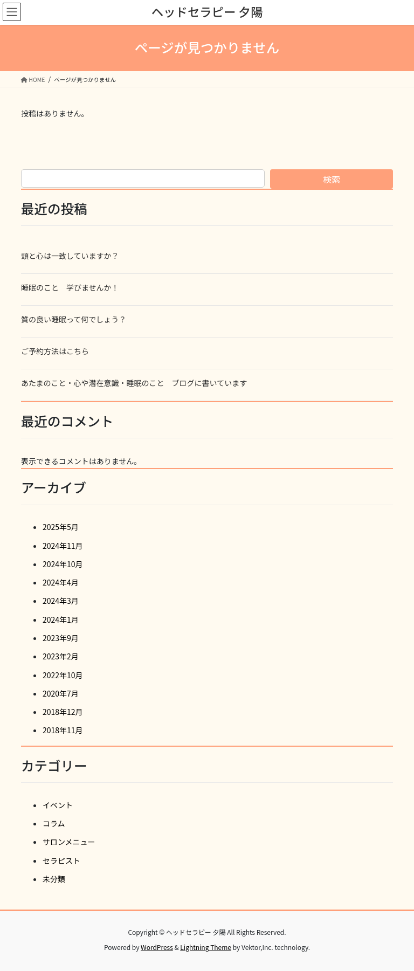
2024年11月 (63, 545)
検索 (331, 179)
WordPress (157, 947)
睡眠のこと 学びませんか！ (70, 287)
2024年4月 (61, 582)
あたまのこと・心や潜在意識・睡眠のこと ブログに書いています (134, 382)
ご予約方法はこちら (55, 351)
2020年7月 (61, 693)
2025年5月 (61, 526)
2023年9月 (61, 637)
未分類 (54, 878)
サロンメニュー (69, 841)
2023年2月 (61, 656)
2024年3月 (61, 600)
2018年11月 (63, 730)
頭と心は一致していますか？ (70, 255)
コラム (54, 823)
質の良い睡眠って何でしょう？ (73, 319)
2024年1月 (61, 619)
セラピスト (61, 860)
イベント (58, 805)
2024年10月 (63, 564)
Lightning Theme (205, 947)
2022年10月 (63, 675)
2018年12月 (63, 711)
